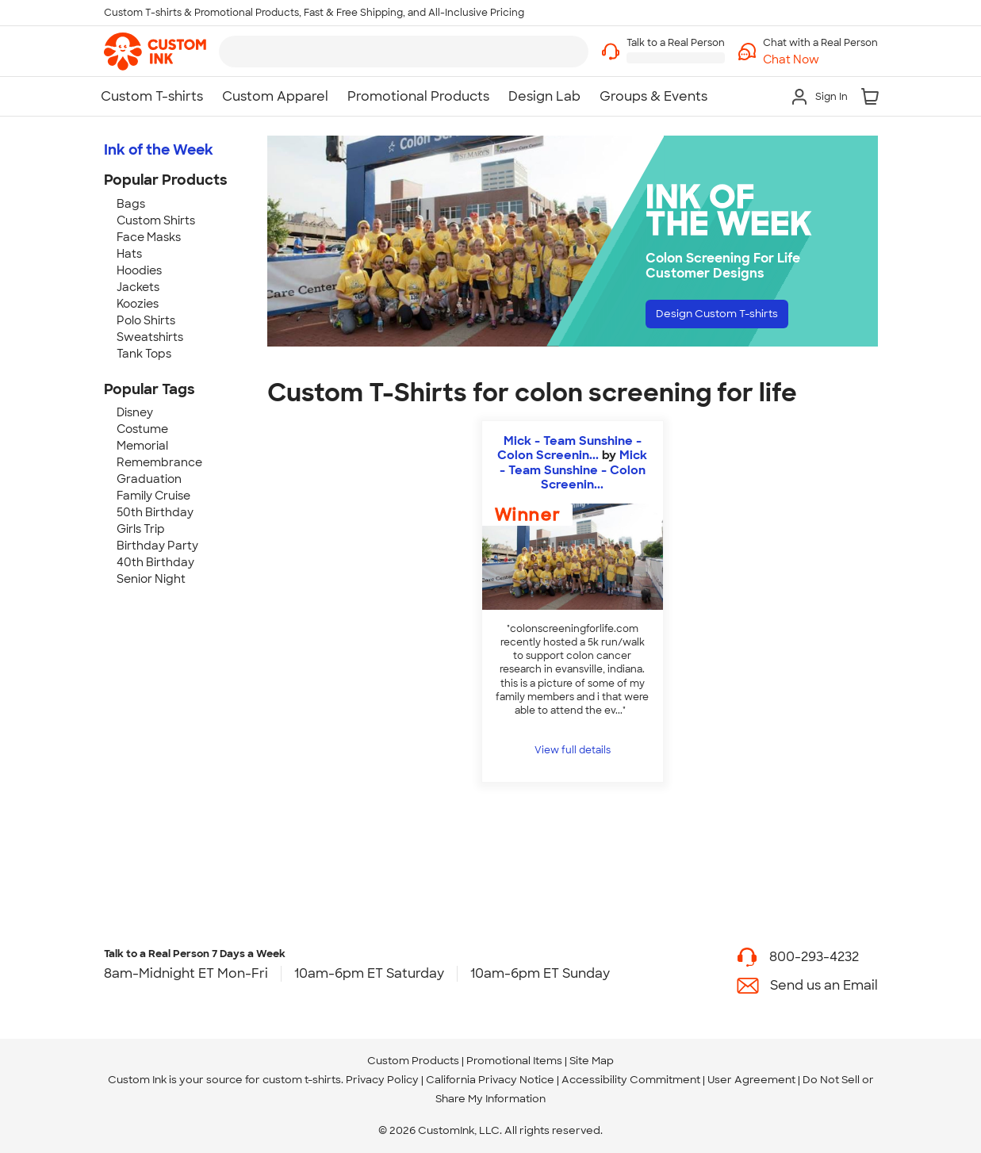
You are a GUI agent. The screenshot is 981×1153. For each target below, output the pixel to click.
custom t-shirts (301, 1079)
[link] (155, 52)
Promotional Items (514, 1060)
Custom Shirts (156, 220)
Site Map (591, 1060)
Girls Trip (141, 529)
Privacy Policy (382, 1079)
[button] (820, 60)
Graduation (149, 479)
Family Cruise (153, 495)
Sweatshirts (150, 337)
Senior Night (151, 579)
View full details (573, 750)
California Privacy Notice (490, 1079)
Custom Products (413, 1060)
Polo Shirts (146, 320)
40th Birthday (155, 562)
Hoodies (139, 270)
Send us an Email (824, 985)
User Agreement (751, 1079)
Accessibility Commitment (630, 1079)
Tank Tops (144, 354)
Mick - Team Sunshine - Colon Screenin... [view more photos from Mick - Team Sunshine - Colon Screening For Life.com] (574, 469)
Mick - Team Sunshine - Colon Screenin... (569, 448)
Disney (135, 412)
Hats (129, 254)
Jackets (138, 287)
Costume (142, 429)
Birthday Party (157, 545)
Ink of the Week (158, 149)
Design (733, 316)
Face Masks (149, 237)
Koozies (138, 304)
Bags (131, 204)
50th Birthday (155, 512)
